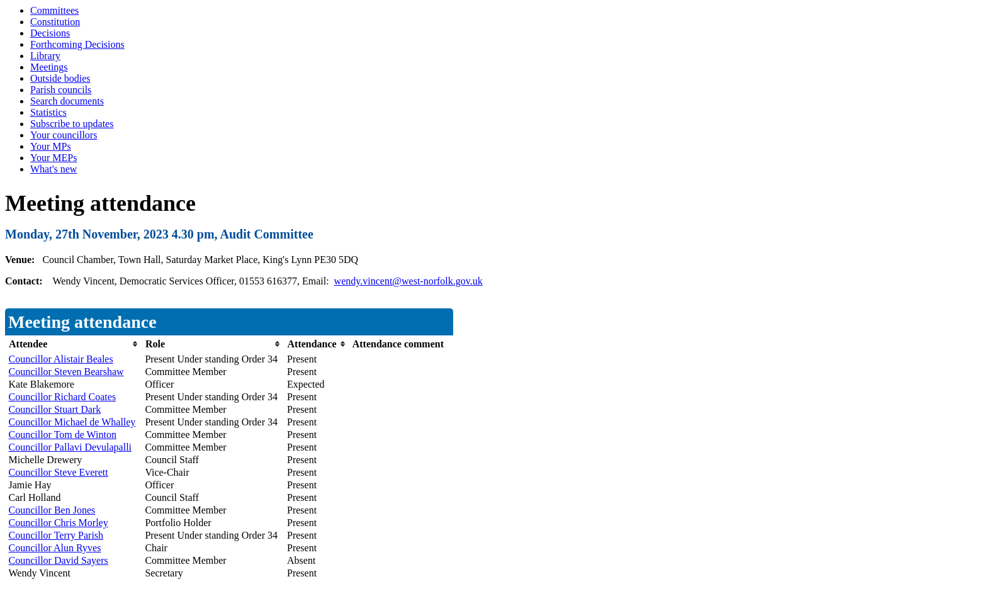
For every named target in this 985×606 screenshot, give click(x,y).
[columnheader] (74, 343)
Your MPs (50, 146)
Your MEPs (53, 157)
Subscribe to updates (71, 123)
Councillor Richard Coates (62, 396)
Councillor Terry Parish (56, 535)
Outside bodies (60, 78)
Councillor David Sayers (58, 560)
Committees (54, 10)
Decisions (50, 33)
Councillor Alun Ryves (55, 547)
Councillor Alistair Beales (61, 359)
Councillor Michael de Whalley (72, 422)
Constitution (55, 21)
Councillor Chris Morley (58, 522)
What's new (53, 169)
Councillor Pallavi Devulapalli (70, 447)
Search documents (67, 101)
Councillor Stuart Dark (55, 409)
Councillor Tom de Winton (62, 434)
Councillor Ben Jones (52, 510)
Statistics (48, 112)
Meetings (49, 67)
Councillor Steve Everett (58, 472)
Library (45, 55)
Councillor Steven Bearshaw (66, 371)
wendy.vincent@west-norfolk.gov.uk (408, 281)
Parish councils (60, 89)
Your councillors (63, 135)
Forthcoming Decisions (77, 44)
